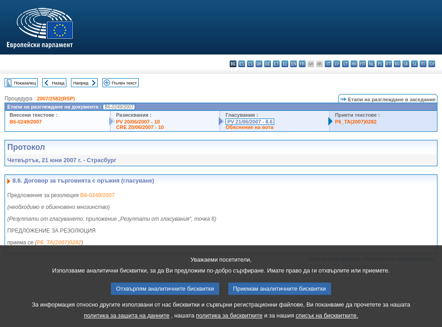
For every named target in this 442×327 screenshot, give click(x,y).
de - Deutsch (267, 63)
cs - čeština (250, 63)
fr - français (302, 63)
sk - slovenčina (405, 63)
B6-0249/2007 (26, 121)
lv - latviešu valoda (336, 63)
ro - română (397, 63)
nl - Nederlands (371, 63)
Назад (58, 82)
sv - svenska (431, 63)
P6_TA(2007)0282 (356, 121)
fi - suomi (423, 63)
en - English (293, 63)
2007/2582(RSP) (56, 98)
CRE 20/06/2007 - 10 (140, 127)
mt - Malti (362, 63)
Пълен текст (124, 82)
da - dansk (259, 63)
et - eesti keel (276, 63)
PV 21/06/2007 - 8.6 (250, 121)
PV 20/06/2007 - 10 (138, 121)
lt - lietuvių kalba (345, 63)
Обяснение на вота (249, 127)
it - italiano (328, 63)
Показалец (25, 82)
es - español (241, 63)
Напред (81, 82)
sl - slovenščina (414, 63)
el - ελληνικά (284, 63)
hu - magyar (354, 63)
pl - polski (380, 63)
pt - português (388, 63)
